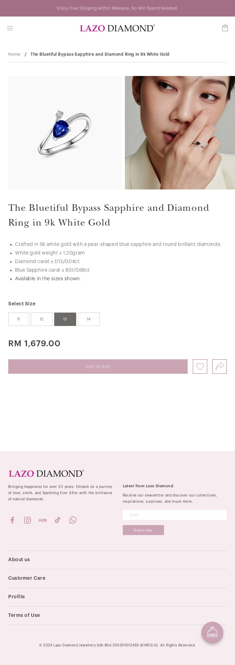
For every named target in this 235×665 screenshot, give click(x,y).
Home (14, 54)
